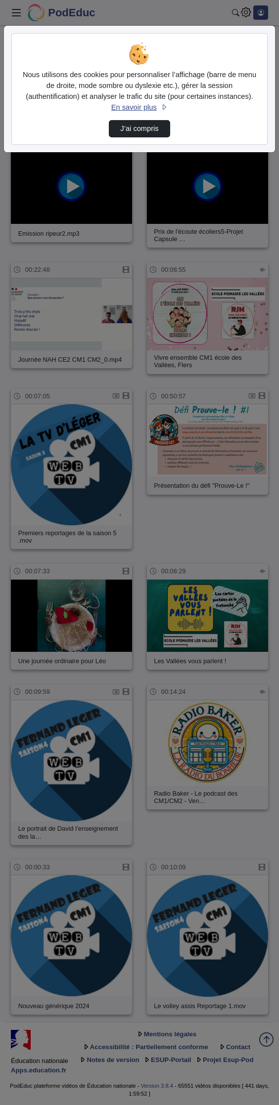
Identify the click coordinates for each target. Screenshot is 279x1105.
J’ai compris (139, 128)
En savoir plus (139, 107)
